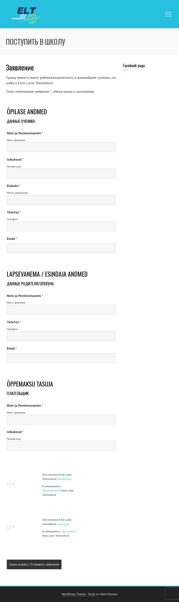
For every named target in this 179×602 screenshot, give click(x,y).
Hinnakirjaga (64, 479)
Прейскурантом (51, 490)
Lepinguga (63, 524)
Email (12, 238)
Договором (69, 531)
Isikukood (15, 159)
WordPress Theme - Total (78, 594)
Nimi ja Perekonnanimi (25, 133)
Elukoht (14, 186)
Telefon (14, 212)
